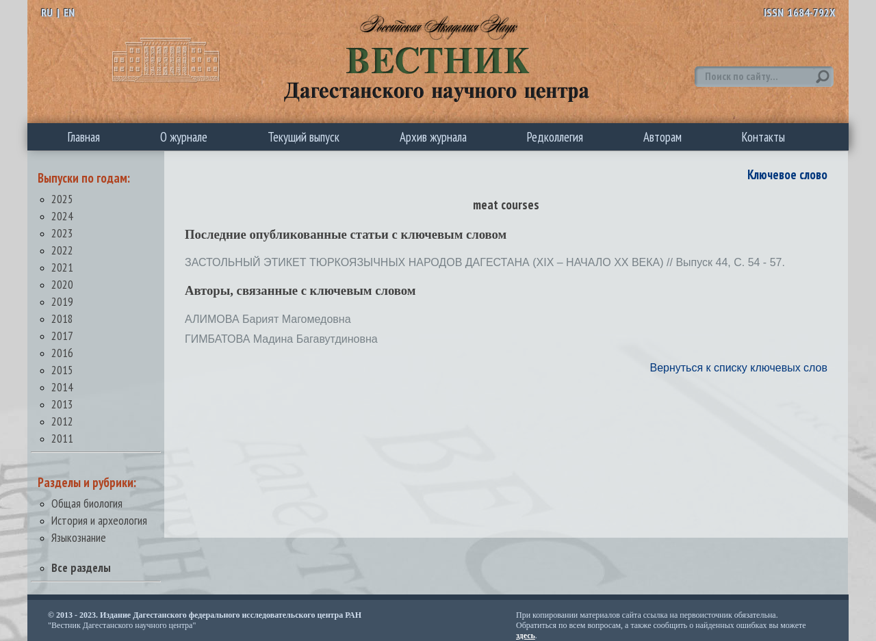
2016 (62, 353)
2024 (62, 216)
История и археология (99, 520)
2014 (62, 387)
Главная (84, 137)
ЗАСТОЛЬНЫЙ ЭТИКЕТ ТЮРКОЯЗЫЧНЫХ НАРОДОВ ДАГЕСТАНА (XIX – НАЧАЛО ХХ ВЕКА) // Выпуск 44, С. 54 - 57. (485, 262)
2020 (62, 284)
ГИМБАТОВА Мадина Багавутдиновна (281, 339)
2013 (62, 404)
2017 (62, 335)
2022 (62, 250)
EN (69, 12)
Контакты (763, 137)
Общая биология (87, 503)
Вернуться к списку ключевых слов (738, 368)
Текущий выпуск (303, 137)
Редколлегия (555, 137)
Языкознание (78, 537)
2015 (62, 370)
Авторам (662, 137)
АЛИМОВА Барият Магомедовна (268, 319)
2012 (62, 421)
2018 (62, 318)
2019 (62, 301)
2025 (62, 199)
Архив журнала (433, 137)
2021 (62, 267)
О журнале (183, 137)
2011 (62, 438)
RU (47, 12)
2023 (62, 233)
